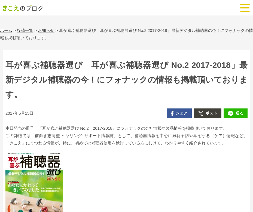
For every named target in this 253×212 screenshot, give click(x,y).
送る (235, 113)
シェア (179, 113)
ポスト (208, 113)
